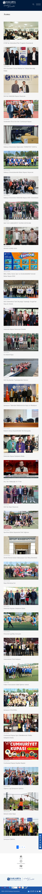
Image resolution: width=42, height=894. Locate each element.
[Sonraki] (24, 847)
